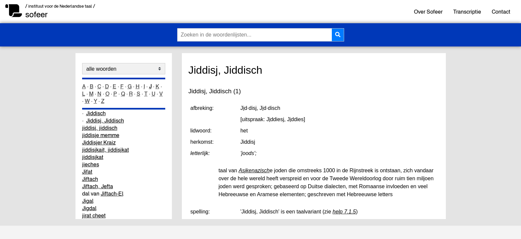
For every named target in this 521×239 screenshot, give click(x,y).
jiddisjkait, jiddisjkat (105, 149)
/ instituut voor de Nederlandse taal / (60, 6)
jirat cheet (94, 215)
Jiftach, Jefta (97, 186)
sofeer (36, 14)
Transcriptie (467, 11)
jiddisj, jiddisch (99, 127)
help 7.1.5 (344, 211)
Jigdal (89, 208)
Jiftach (90, 179)
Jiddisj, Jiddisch (105, 120)
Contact (501, 11)
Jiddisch (96, 113)
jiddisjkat (92, 157)
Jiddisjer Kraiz (99, 142)
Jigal (87, 200)
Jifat (87, 171)
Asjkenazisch (254, 170)
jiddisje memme (100, 135)
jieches (90, 164)
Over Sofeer (428, 11)
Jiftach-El (112, 193)
